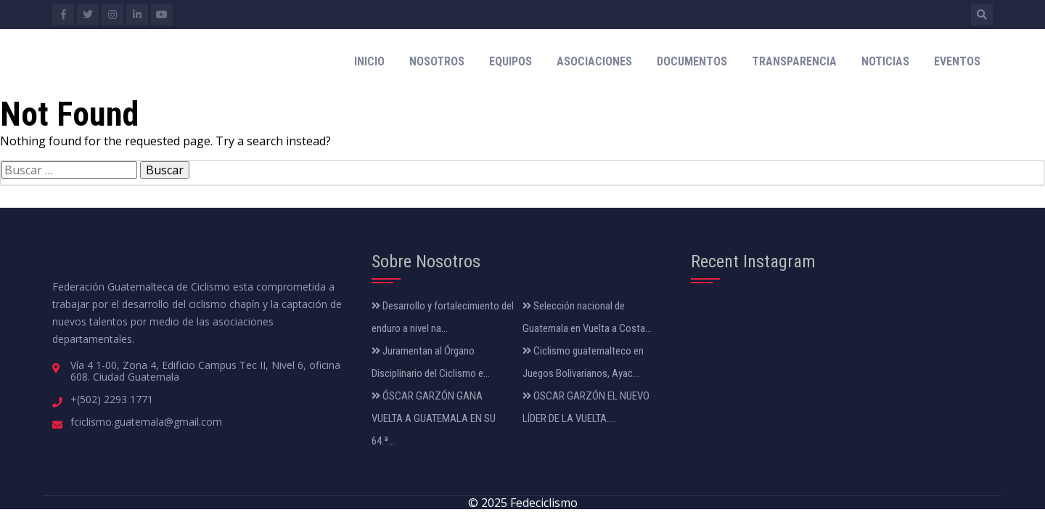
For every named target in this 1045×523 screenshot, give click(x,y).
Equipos (510, 61)
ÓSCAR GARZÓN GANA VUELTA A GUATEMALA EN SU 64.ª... (434, 418)
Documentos (692, 61)
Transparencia (794, 61)
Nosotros (436, 61)
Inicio (369, 61)
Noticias (885, 61)
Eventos (957, 61)
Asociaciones (594, 61)
